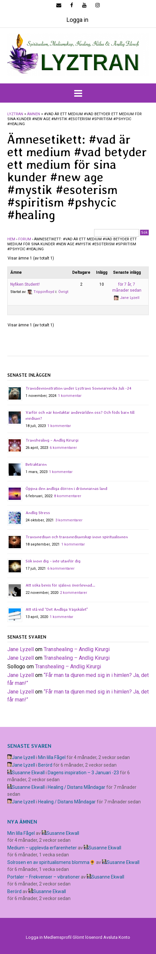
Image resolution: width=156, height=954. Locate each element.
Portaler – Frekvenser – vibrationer (43, 877)
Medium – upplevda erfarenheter (42, 847)
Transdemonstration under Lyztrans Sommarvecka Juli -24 (78, 388)
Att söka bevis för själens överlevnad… (60, 585)
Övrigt (63, 292)
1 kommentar (69, 396)
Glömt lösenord (87, 937)
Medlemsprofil (58, 937)
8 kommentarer (67, 496)
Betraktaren (36, 464)
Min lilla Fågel (52, 757)
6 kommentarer (63, 448)
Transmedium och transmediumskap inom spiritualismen (77, 537)
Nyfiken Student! (25, 284)
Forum (24, 239)
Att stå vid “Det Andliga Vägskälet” (57, 609)
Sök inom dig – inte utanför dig (53, 561)
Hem (11, 239)
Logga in (77, 20)
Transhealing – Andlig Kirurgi (52, 440)
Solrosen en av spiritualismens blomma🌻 (51, 862)
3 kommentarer (68, 520)
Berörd (45, 765)
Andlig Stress (38, 512)
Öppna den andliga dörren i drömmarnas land (66, 488)
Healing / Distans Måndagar (76, 787)
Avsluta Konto (116, 937)
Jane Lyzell (20, 649)
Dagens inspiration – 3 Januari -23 (83, 772)
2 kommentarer (73, 593)
